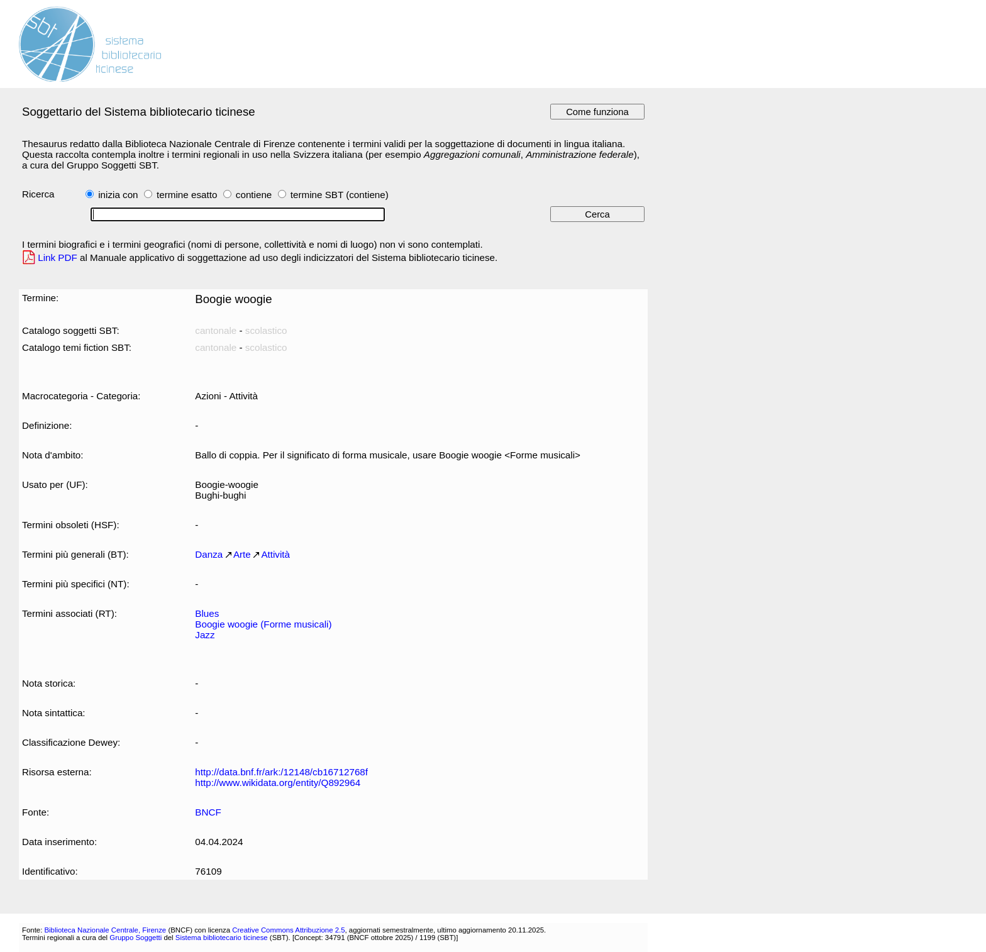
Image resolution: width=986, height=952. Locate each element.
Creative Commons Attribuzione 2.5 (288, 930)
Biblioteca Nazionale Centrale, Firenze (105, 930)
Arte (242, 554)
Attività (275, 554)
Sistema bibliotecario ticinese (221, 937)
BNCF (208, 812)
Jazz (204, 634)
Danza (209, 554)
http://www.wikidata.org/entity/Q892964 (277, 782)
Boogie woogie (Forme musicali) (263, 624)
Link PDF (57, 257)
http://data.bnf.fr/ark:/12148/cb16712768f (281, 772)
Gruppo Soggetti (135, 937)
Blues (207, 613)
